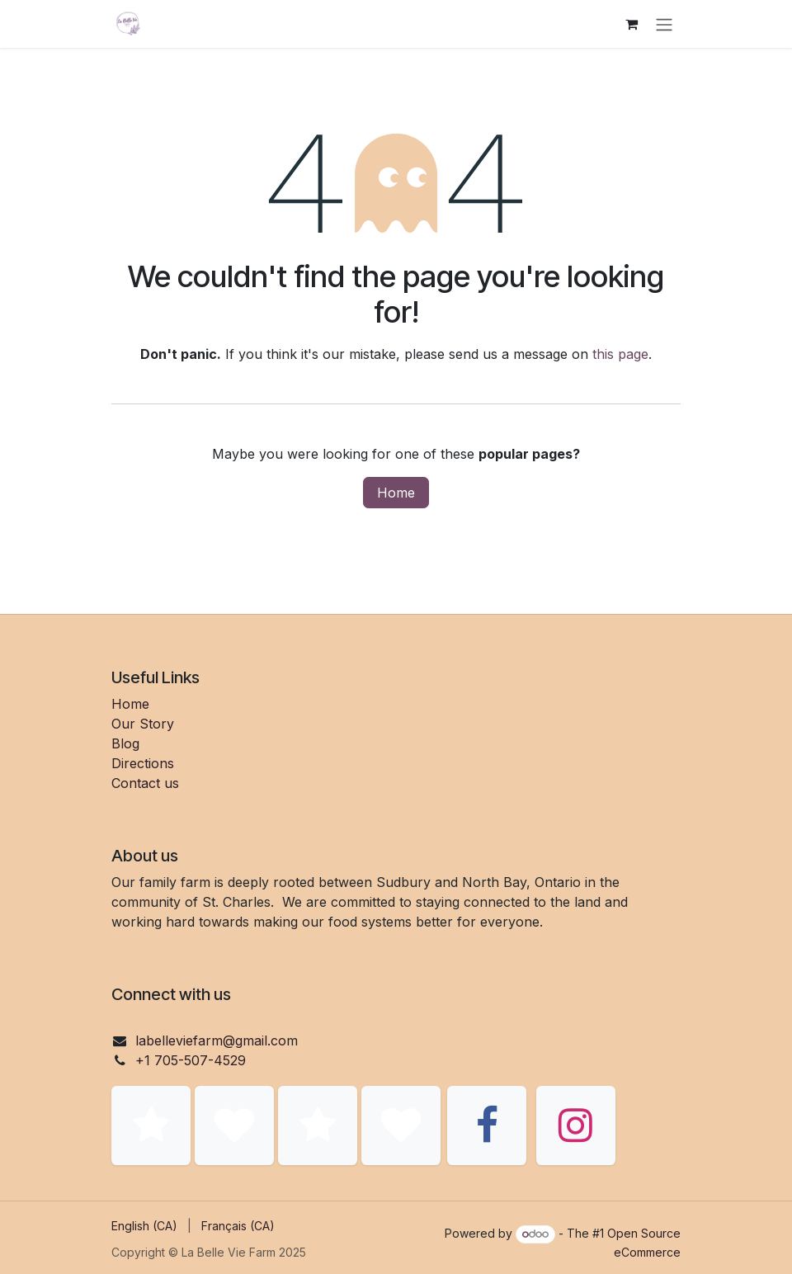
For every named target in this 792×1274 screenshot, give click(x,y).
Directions (142, 763)
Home (396, 492)
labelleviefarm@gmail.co (210, 1040)
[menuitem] (144, 1226)
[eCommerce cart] (631, 23)
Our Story (142, 723)
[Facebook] (486, 1125)
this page (620, 354)
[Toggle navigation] (664, 24)
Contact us (145, 783)
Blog (125, 743)
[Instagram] (575, 1125)
